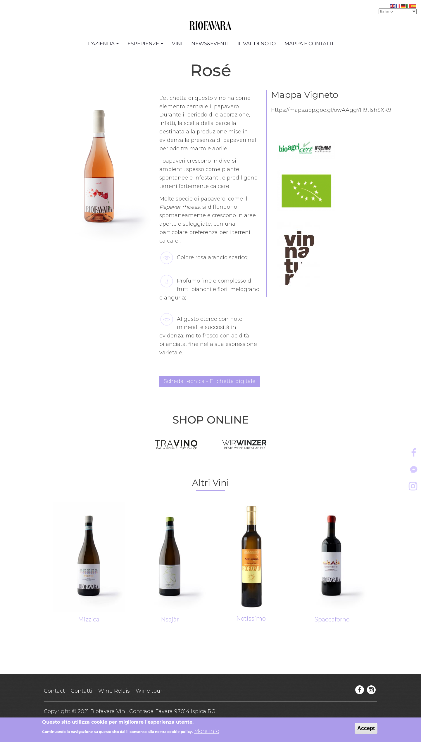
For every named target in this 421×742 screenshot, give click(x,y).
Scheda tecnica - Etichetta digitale (210, 381)
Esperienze (145, 43)
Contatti (81, 691)
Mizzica (88, 619)
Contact (54, 691)
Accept (366, 729)
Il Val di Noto (256, 43)
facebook (359, 689)
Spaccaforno (332, 619)
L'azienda (103, 43)
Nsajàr (170, 619)
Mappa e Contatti (308, 43)
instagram (371, 689)
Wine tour (149, 691)
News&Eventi (210, 43)
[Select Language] (398, 11)
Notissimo (251, 618)
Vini (177, 43)
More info (206, 732)
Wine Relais (114, 691)
